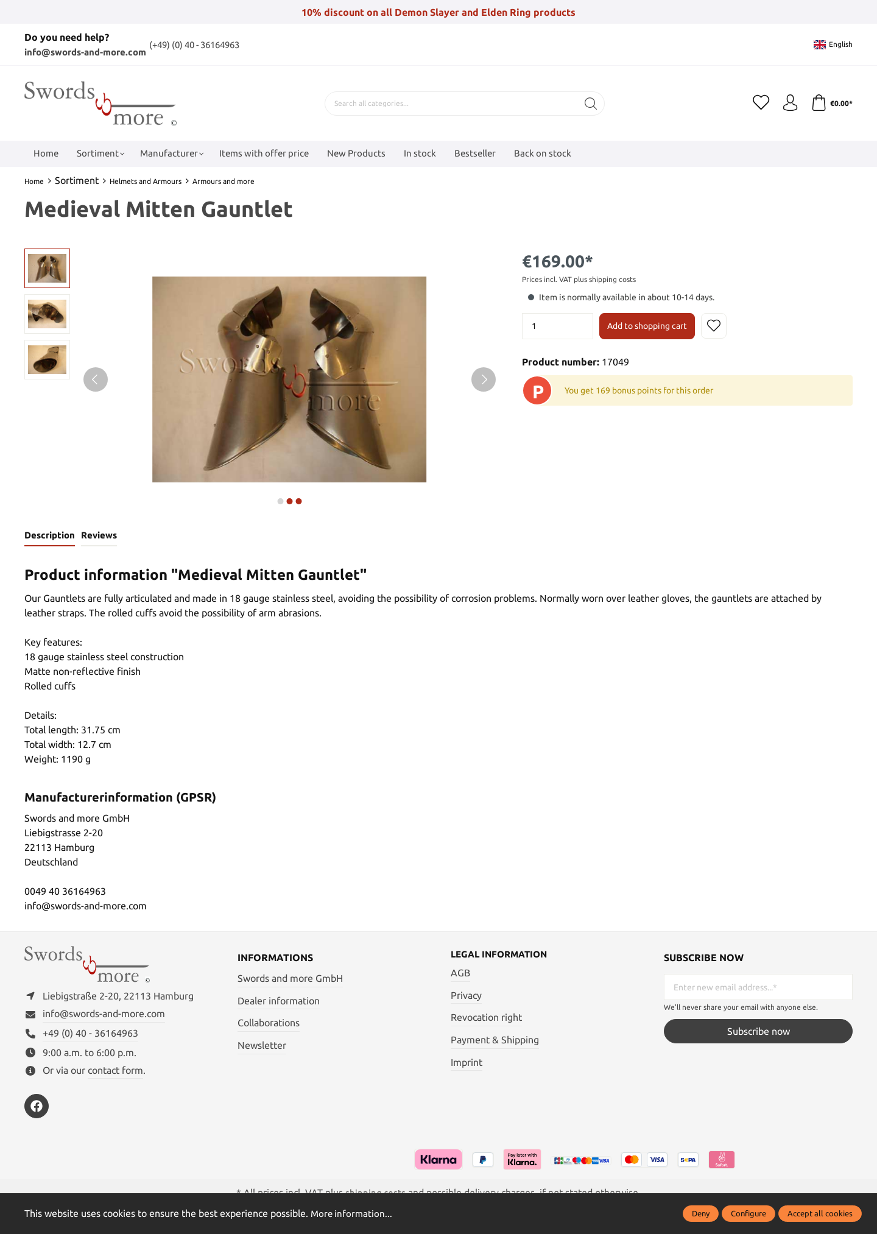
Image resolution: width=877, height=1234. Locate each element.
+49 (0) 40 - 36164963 (90, 1037)
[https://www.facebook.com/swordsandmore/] (36, 1111)
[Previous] (95, 379)
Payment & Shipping (495, 1040)
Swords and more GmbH (290, 979)
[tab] (49, 537)
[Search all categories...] (449, 103)
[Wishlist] (757, 103)
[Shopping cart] (831, 103)
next (280, 501)
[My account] (787, 103)
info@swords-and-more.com (90, 51)
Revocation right (486, 1019)
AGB (460, 974)
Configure (748, 1213)
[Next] (483, 379)
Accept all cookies (820, 1213)
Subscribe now (758, 1031)
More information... (353, 1213)
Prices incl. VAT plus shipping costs (579, 279)
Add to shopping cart (647, 326)
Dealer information (279, 1001)
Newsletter (262, 1045)
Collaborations (269, 1023)
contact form (115, 1075)
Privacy (466, 996)
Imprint (466, 1063)
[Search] (588, 103)
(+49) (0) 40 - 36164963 (210, 44)
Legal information (502, 956)
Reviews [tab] (98, 536)
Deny (701, 1213)
